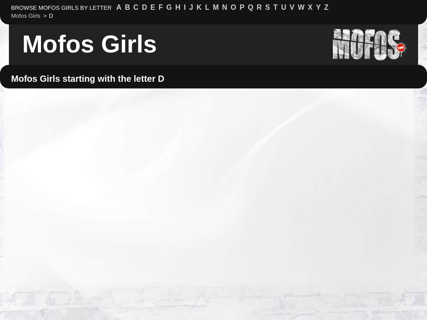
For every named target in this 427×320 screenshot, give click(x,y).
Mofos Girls (89, 44)
